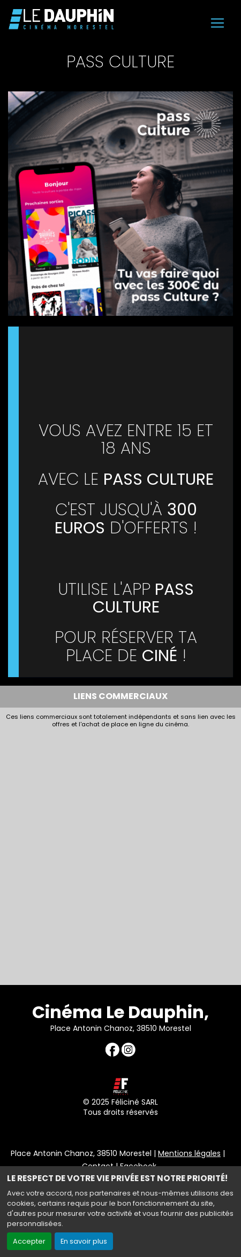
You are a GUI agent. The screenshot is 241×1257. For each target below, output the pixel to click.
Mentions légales (189, 1153)
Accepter (29, 1241)
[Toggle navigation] (217, 23)
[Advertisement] (120, 854)
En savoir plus (84, 1241)
